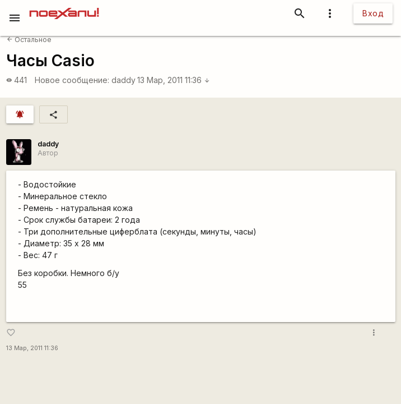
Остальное (29, 39)
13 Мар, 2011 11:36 (173, 80)
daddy (123, 80)
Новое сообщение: (72, 80)
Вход (373, 13)
